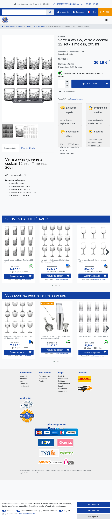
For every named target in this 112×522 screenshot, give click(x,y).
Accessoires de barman (14, 26)
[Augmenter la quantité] (67, 82)
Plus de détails (28, 148)
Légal (60, 386)
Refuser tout (93, 510)
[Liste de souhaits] (94, 12)
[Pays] (88, 12)
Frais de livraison (76, 99)
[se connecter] (63, 12)
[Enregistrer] (78, 12)
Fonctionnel (12, 514)
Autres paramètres (27, 514)
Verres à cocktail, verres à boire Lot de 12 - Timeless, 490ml (55, 261)
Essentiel (11, 510)
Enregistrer (93, 516)
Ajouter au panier (95, 83)
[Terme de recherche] (24, 12)
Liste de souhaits (67, 92)
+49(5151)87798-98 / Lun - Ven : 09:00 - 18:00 (76, 4)
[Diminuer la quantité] (67, 86)
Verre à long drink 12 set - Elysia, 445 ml (93, 336)
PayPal (67, 510)
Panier (41, 381)
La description (10, 148)
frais (21, 381)
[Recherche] (50, 12)
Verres (28, 26)
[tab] (10, 148)
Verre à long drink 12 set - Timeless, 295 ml (18, 261)
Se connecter (44, 376)
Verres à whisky (39, 26)
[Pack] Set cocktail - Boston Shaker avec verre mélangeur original (55, 337)
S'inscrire (43, 379)
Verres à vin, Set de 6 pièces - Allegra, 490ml (92, 261)
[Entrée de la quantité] (61, 84)
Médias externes (50, 510)
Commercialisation (29, 510)
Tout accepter (93, 504)
